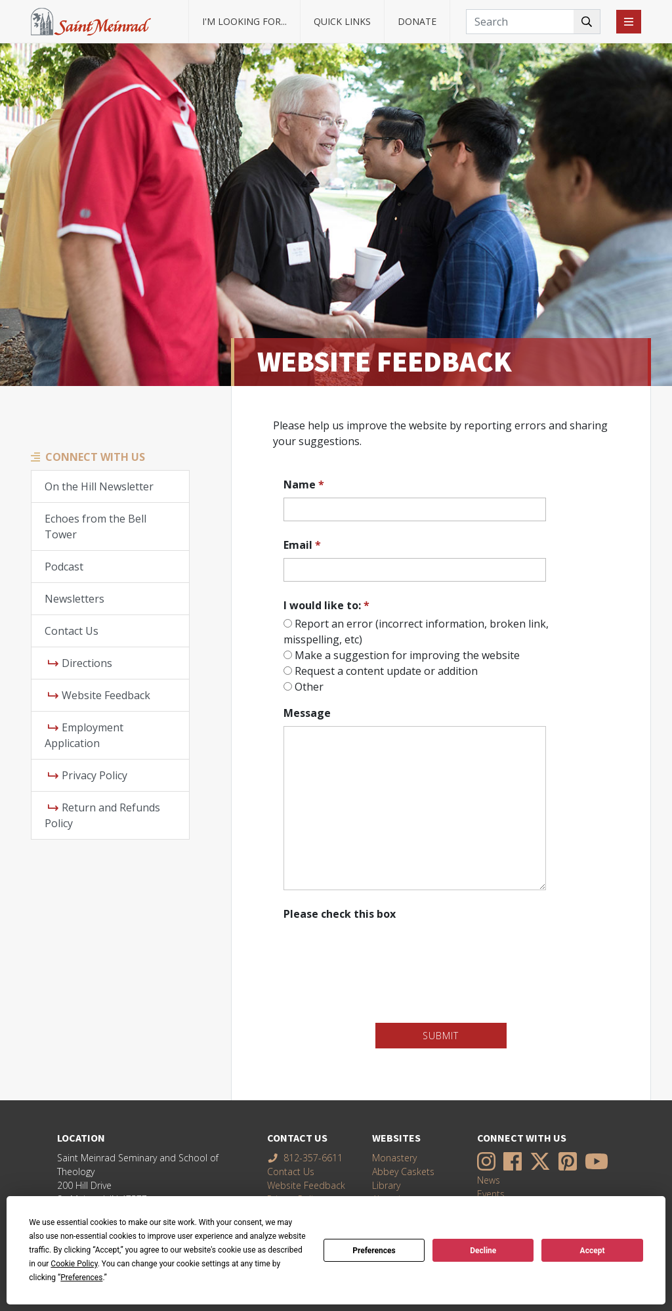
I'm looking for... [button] (244, 21)
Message (307, 713)
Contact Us (71, 631)
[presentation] (383, 950)
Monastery (394, 1157)
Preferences (374, 1250)
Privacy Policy (87, 775)
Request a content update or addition (386, 671)
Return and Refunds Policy (102, 815)
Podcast (64, 566)
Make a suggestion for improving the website (407, 655)
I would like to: (326, 605)
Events (491, 1194)
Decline (483, 1250)
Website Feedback (99, 695)
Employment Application (84, 735)
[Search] (533, 21)
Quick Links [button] (342, 21)
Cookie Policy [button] (74, 1263)
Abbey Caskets (403, 1171)
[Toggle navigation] (628, 21)
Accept (592, 1250)
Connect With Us (95, 457)
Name (304, 484)
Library (386, 1185)
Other (309, 686)
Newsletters (74, 598)
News (488, 1180)
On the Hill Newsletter (99, 486)
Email (302, 545)
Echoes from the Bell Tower (95, 526)
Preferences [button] (81, 1277)
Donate (417, 21)
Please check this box (340, 914)
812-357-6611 (305, 1157)
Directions (80, 663)
